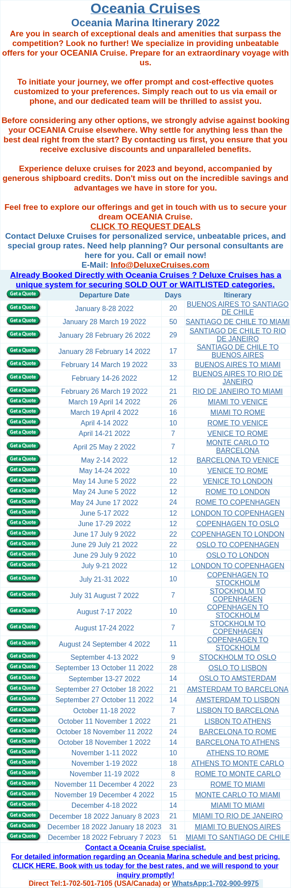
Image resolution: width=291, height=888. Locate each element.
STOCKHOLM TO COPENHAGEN (238, 595)
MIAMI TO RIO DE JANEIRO (238, 816)
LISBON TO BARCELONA (237, 710)
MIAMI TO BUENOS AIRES (237, 827)
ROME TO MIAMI (237, 784)
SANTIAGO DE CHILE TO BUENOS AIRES (238, 351)
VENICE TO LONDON (238, 481)
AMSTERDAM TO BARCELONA (237, 689)
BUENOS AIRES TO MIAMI (237, 364)
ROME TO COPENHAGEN (237, 502)
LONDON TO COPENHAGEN (237, 513)
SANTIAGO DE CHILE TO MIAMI (238, 321)
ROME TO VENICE (237, 423)
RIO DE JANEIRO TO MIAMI (238, 391)
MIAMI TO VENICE (237, 402)
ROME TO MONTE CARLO (237, 774)
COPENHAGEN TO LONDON (237, 534)
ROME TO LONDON (238, 491)
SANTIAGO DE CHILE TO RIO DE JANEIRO (237, 335)
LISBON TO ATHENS (237, 721)
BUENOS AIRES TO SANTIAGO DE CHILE (237, 308)
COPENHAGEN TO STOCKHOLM (237, 579)
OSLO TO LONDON (237, 555)
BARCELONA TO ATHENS (238, 742)
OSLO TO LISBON (238, 668)
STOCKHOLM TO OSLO (237, 657)
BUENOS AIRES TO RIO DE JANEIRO (238, 378)
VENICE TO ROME (237, 433)
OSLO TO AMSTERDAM (237, 678)
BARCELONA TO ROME (237, 732)
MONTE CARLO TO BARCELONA (237, 446)
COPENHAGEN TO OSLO (237, 523)
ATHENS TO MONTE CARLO (238, 763)
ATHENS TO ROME (237, 753)
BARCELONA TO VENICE (237, 460)
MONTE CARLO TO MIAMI (237, 795)
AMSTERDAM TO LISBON (238, 700)
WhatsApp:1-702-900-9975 (215, 883)
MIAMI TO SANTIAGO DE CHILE (238, 837)
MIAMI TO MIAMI (238, 805)
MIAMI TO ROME (237, 412)
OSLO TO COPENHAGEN (237, 544)
